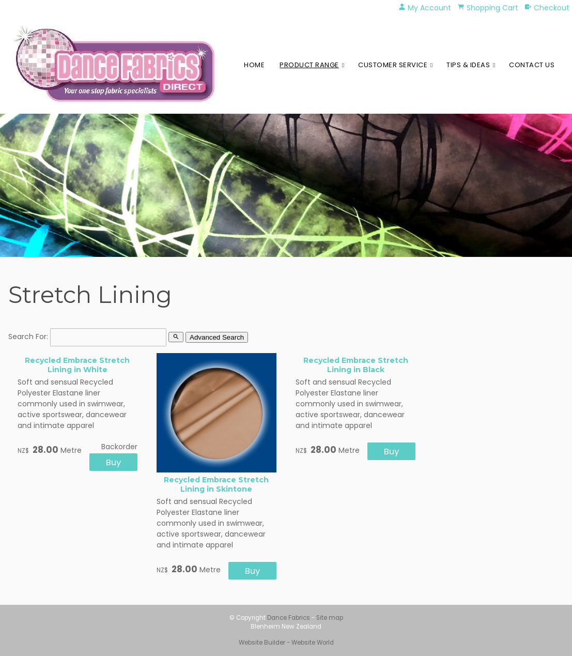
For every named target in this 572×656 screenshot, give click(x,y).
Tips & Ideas (468, 65)
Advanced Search (217, 337)
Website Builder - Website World (286, 642)
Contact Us (531, 65)
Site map (329, 618)
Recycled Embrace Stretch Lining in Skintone (216, 484)
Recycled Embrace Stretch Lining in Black (355, 365)
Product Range (309, 65)
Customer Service (392, 65)
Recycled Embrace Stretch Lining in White (77, 365)
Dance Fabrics (288, 618)
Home (254, 65)
